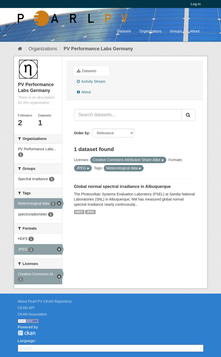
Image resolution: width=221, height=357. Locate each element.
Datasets (124, 31)
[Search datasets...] (128, 115)
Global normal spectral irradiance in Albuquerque (122, 186)
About (195, 31)
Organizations (151, 31)
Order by (81, 133)
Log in (196, 4)
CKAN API (26, 308)
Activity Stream (91, 81)
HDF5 (79, 211)
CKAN (26, 333)
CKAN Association (32, 314)
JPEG (90, 211)
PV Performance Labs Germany (98, 48)
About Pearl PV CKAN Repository (45, 301)
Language (26, 341)
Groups (176, 31)
